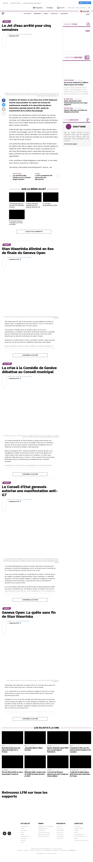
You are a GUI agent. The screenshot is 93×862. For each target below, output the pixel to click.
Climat (22, 829)
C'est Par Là (59, 833)
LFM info (58, 827)
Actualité (27, 13)
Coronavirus (24, 827)
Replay (50, 7)
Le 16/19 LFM (59, 835)
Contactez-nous (16, 3)
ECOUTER (84, 11)
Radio (46, 13)
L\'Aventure (59, 839)
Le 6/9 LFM (59, 829)
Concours (64, 13)
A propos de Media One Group (32, 3)
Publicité (5, 3)
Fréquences (41, 831)
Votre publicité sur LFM (81, 841)
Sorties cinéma (78, 829)
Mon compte (85, 2)
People (76, 833)
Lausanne (23, 831)
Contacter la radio (44, 833)
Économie (23, 839)
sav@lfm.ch (73, 851)
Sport (22, 843)
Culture (23, 841)
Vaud (22, 833)
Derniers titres (43, 829)
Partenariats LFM (43, 837)
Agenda (76, 831)
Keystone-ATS (14, 36)
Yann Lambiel (60, 831)
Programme (38, 7)
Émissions (37, 13)
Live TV (61, 7)
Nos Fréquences (79, 835)
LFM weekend (60, 837)
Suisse (22, 835)
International (25, 837)
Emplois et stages (43, 835)
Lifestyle (54, 13)
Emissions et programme (45, 827)
